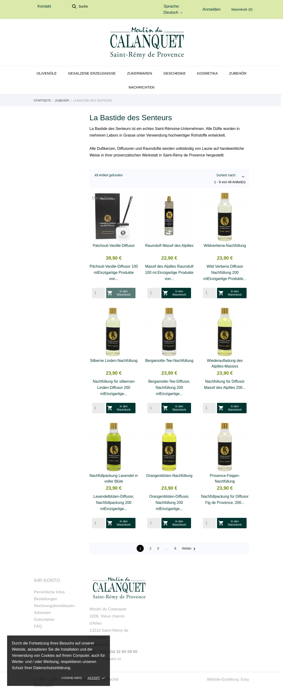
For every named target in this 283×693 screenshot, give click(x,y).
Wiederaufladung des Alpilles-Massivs (225, 363)
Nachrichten (141, 87)
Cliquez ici (112, 659)
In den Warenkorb (119, 293)
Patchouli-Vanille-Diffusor (114, 246)
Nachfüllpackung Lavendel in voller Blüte (114, 478)
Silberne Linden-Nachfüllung (113, 361)
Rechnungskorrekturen (54, 606)
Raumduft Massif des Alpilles (169, 246)
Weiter (189, 549)
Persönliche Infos (49, 592)
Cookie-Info (71, 678)
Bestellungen (45, 599)
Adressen (42, 612)
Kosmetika (207, 73)
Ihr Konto (47, 580)
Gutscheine (44, 619)
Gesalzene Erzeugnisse (92, 73)
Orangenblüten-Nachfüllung (169, 476)
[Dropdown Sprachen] (173, 12)
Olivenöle (47, 73)
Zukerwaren (139, 73)
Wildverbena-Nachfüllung (225, 246)
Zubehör (237, 73)
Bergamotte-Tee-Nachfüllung (169, 361)
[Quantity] (98, 293)
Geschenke (174, 73)
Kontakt (44, 6)
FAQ (38, 626)
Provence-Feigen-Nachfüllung (225, 478)
